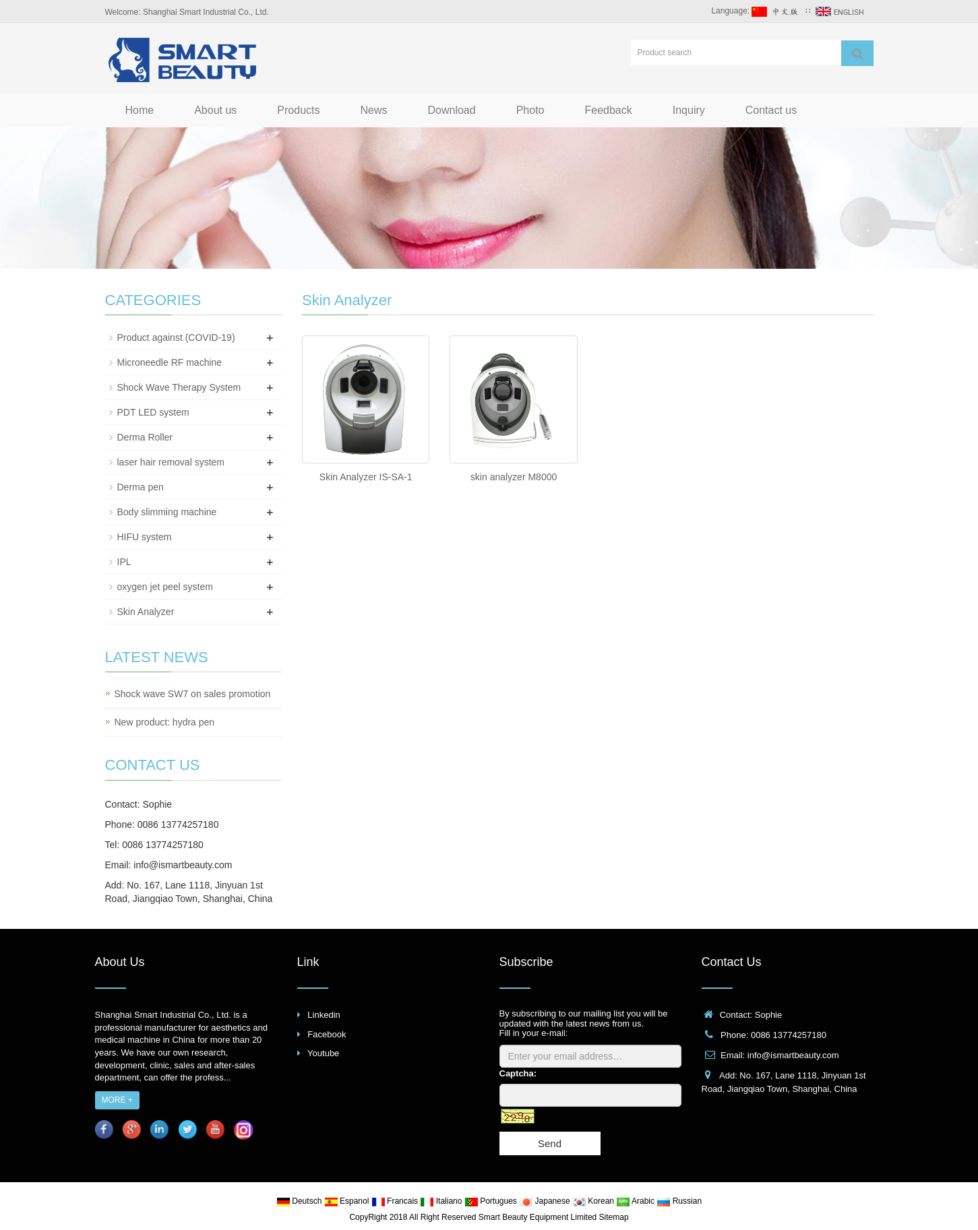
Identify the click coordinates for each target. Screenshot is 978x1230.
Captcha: (518, 1073)
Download (452, 110)
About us (215, 110)
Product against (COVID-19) (176, 337)
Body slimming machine (167, 512)
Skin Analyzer (146, 611)
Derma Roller (145, 437)
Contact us (771, 110)
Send (549, 1143)
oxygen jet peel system (165, 586)
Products (298, 110)
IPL (124, 561)
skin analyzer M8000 (513, 477)
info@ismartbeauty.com (182, 865)
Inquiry (689, 110)
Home (139, 110)
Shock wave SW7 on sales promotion (193, 693)
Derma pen (140, 487)
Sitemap (614, 1217)
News (373, 110)
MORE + (117, 1100)
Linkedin (323, 1015)
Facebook (326, 1034)
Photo (530, 110)
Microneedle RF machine (169, 362)
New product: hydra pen (165, 722)
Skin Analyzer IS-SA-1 (365, 477)
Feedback (608, 110)
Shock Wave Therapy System (179, 387)
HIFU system (144, 536)
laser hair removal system (171, 462)
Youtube (323, 1053)
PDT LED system (153, 412)
